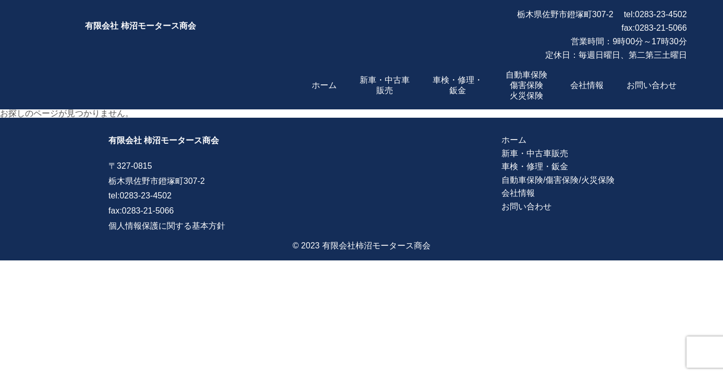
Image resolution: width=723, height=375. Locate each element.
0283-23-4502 (145, 195)
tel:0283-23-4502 (655, 14)
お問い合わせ (652, 85)
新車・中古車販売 (534, 153)
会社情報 (587, 85)
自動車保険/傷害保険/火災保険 (558, 180)
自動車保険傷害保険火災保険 (526, 85)
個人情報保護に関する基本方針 (166, 225)
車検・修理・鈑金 (534, 166)
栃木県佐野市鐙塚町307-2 (565, 14)
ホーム (324, 85)
